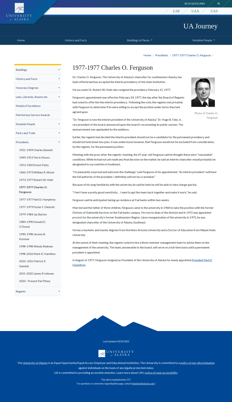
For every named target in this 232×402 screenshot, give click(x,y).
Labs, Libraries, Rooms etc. (32, 96)
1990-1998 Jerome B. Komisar (32, 236)
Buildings (21, 69)
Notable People (25, 124)
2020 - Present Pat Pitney (34, 281)
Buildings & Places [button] (138, 40)
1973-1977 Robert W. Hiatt (36, 179)
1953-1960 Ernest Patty (34, 165)
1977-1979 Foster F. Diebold (36, 207)
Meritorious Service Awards (33, 115)
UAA (195, 11)
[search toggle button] (219, 4)
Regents (21, 291)
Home (20, 40)
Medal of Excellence (28, 105)
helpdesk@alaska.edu (143, 383)
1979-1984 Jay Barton (33, 214)
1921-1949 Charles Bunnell (35, 150)
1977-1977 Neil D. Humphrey (37, 199)
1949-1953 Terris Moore (34, 157)
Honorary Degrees (27, 87)
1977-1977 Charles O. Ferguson (191, 55)
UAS (214, 11)
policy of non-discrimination (197, 362)
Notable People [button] (202, 40)
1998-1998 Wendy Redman (36, 246)
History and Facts (75, 40)
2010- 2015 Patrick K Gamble (32, 263)
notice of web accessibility (161, 372)
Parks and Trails (25, 133)
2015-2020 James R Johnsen (36, 273)
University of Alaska (35, 362)
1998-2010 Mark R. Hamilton (37, 253)
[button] (59, 69)
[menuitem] (37, 69)
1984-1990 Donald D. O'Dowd (32, 224)
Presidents (161, 55)
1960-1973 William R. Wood (36, 172)
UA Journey (200, 26)
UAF (176, 11)
